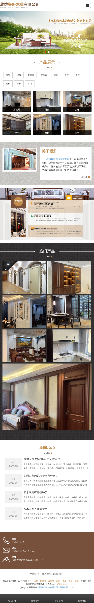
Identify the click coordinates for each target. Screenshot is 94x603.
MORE (47, 67)
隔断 (19, 75)
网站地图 (64, 587)
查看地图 (82, 598)
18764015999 (61, 584)
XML (72, 587)
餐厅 (78, 75)
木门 (30, 83)
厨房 (56, 75)
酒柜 (19, 83)
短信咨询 (35, 598)
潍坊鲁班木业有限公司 (57, 159)
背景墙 (44, 75)
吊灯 (8, 75)
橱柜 (8, 83)
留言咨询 (59, 598)
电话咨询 (12, 598)
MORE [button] (84, 177)
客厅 (67, 75)
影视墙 (31, 75)
